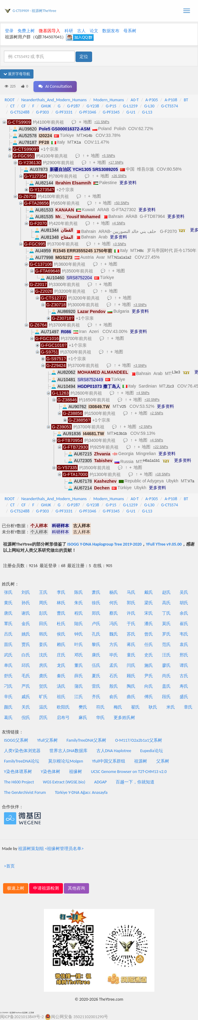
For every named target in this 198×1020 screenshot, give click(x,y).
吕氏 (8, 634)
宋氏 (148, 613)
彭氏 (43, 613)
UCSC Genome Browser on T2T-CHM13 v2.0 (129, 771)
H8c (140, 251)
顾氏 (131, 675)
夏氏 (96, 675)
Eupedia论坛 (151, 750)
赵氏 (166, 592)
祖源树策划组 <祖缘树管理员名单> (50, 848)
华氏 (100, 717)
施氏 (148, 665)
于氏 (131, 623)
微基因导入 (49, 30)
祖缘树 (75, 771)
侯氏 (61, 634)
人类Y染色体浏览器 (22, 750)
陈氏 (78, 592)
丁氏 (166, 613)
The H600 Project (19, 782)
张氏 (8, 592)
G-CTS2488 (19, 112)
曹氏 (61, 613)
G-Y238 (93, 106)
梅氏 (118, 707)
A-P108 (171, 99)
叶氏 (78, 644)
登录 (9, 30)
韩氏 (43, 634)
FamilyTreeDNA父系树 (86, 740)
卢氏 (96, 623)
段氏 (166, 696)
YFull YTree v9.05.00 (163, 544)
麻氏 (83, 717)
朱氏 (78, 602)
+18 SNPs (162, 474)
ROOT (9, 99)
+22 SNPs (160, 447)
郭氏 (131, 602)
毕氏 (113, 655)
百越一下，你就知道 (135, 782)
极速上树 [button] (15, 888)
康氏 (96, 655)
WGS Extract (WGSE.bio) (64, 782)
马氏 (131, 592)
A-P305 (152, 99)
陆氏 (78, 623)
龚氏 (43, 675)
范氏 (166, 644)
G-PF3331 (64, 112)
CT (12, 106)
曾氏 (148, 634)
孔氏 (96, 634)
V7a (191, 481)
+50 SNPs (121, 203)
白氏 (25, 655)
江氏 (78, 696)
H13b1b (120, 433)
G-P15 (111, 106)
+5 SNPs (108, 155)
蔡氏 (113, 613)
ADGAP (100, 782)
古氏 (184, 675)
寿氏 (184, 686)
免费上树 (26, 30)
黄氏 (8, 602)
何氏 (113, 602)
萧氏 (96, 592)
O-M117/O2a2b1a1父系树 (138, 740)
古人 (81, 30)
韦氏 (184, 634)
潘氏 (148, 623)
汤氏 (61, 686)
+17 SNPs (115, 162)
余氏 (184, 613)
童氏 (131, 655)
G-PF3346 (87, 112)
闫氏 (131, 665)
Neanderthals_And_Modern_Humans (54, 99)
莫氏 (166, 623)
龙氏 (61, 665)
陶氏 (131, 686)
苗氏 (8, 644)
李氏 (61, 592)
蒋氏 (131, 644)
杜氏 (61, 623)
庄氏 (61, 655)
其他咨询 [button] (76, 888)
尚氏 (166, 675)
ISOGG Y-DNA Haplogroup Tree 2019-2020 (104, 544)
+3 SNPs (119, 244)
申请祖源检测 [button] (46, 888)
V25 (122, 406)
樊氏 (83, 707)
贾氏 (25, 644)
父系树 (162, 761)
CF (23, 106)
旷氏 (43, 696)
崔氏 (184, 623)
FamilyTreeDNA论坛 (21, 761)
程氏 (78, 613)
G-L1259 (130, 106)
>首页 (9, 866)
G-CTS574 (169, 106)
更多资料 (128, 182)
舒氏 (8, 675)
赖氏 (61, 644)
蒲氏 (78, 686)
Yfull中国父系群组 (108, 761)
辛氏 (8, 696)
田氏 (43, 623)
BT (186, 99)
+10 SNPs (151, 399)
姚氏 (25, 634)
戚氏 (25, 696)
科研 (68, 30)
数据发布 (110, 30)
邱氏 (25, 665)
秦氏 (61, 675)
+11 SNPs (101, 122)
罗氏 (166, 634)
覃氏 (8, 623)
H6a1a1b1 (151, 460)
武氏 (8, 655)
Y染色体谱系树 (18, 771)
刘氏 (25, 592)
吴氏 (184, 592)
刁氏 (8, 686)
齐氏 (96, 696)
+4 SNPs (118, 223)
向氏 (148, 686)
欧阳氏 (63, 707)
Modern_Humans (108, 99)
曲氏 (131, 696)
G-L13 (147, 112)
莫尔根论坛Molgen (65, 761)
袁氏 (184, 644)
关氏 (25, 707)
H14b (87, 135)
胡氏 (184, 602)
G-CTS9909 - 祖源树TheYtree (34, 11)
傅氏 (148, 696)
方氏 (113, 644)
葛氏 (8, 717)
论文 (94, 30)
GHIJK (46, 106)
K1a (77, 142)
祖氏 (61, 696)
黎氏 (96, 644)
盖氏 (166, 686)
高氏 (166, 602)
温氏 (43, 707)
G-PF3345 (111, 112)
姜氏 (43, 644)
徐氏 (96, 602)
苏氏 (131, 634)
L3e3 (176, 372)
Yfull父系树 (47, 740)
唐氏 (8, 613)
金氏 (25, 623)
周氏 (43, 602)
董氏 (78, 665)
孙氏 (25, 602)
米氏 (170, 707)
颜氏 (8, 707)
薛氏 (78, 675)
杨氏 (113, 592)
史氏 (148, 655)
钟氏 (78, 634)
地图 (87, 121)
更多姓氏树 (124, 717)
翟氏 (135, 707)
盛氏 (184, 696)
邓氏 (78, 655)
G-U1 (130, 112)
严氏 (25, 686)
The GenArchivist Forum (25, 792)
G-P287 (73, 106)
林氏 (61, 602)
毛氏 (25, 675)
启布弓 (63, 717)
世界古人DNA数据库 (68, 750)
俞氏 (113, 696)
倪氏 (25, 717)
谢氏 (25, 613)
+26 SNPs (118, 176)
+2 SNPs (156, 413)
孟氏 (113, 665)
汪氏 (166, 655)
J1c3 (170, 386)
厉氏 (43, 717)
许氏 (131, 613)
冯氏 (113, 623)
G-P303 (42, 112)
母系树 (129, 30)
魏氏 (113, 634)
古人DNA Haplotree (113, 750)
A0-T (135, 99)
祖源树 (140, 761)
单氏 (8, 665)
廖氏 (166, 665)
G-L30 (149, 106)
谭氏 (184, 665)
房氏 (43, 665)
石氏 (113, 675)
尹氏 (148, 675)
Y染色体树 (50, 771)
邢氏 (184, 655)
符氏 (100, 707)
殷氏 (113, 686)
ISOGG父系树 (16, 740)
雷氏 (96, 686)
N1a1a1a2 (122, 257)
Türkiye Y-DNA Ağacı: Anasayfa (81, 792)
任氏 (148, 644)
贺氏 (43, 686)
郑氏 (96, 613)
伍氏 (96, 665)
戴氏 (148, 592)
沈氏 (43, 655)
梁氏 (148, 602)
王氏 (43, 592)
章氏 (188, 707)
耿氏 (153, 707)
